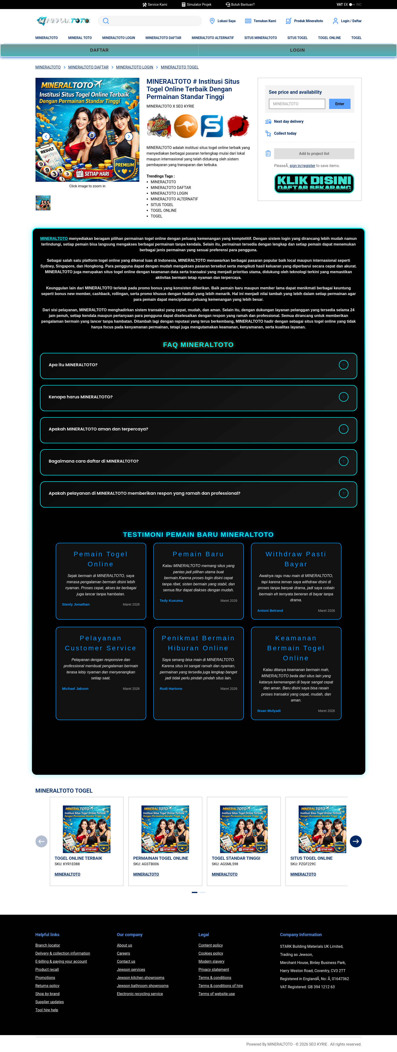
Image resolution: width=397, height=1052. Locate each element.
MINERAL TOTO (80, 38)
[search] (150, 21)
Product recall (47, 969)
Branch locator (47, 945)
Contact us (126, 961)
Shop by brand (47, 994)
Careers (123, 953)
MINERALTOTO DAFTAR (163, 38)
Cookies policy (211, 953)
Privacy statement (214, 969)
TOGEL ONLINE (329, 38)
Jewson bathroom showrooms (143, 985)
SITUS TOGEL (297, 38)
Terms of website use (217, 994)
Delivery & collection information (62, 953)
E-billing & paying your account (61, 961)
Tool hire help (46, 1010)
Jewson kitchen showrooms (140, 977)
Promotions (45, 977)
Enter (339, 104)
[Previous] (41, 841)
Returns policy (47, 985)
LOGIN (297, 50)
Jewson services (131, 969)
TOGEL (356, 38)
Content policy (211, 945)
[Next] (356, 841)
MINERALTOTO (46, 38)
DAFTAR (99, 50)
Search (105, 21)
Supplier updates (49, 1002)
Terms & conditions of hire (221, 985)
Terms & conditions (215, 977)
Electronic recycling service (140, 994)
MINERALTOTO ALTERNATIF (213, 38)
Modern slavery (212, 961)
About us (124, 945)
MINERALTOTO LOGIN (118, 38)
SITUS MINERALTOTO (260, 38)
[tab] (194, 892)
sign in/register (302, 165)
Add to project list (314, 153)
